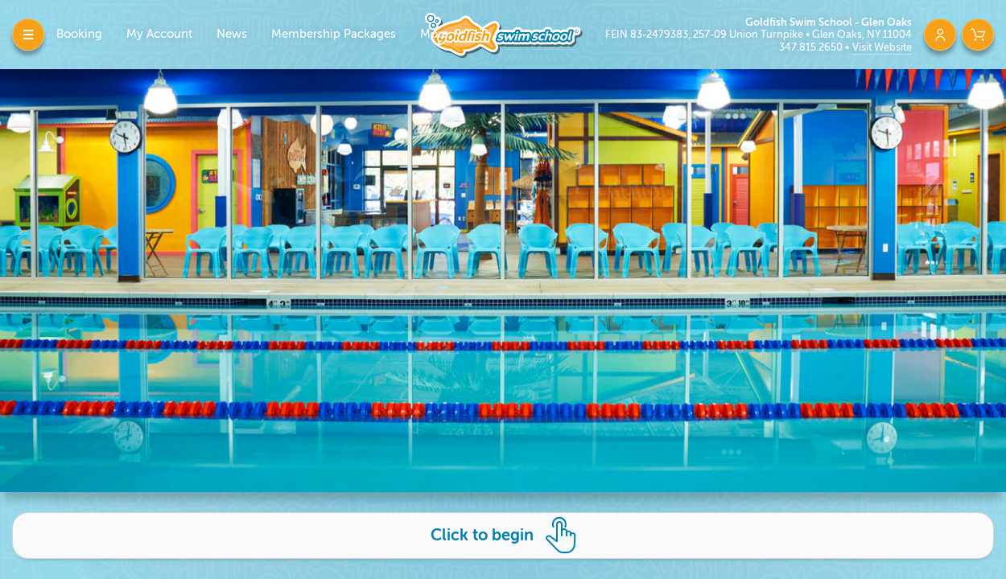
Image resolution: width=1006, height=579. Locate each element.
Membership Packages (333, 34)
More (435, 34)
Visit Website (882, 47)
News (231, 34)
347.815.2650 (812, 47)
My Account (159, 34)
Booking (79, 34)
